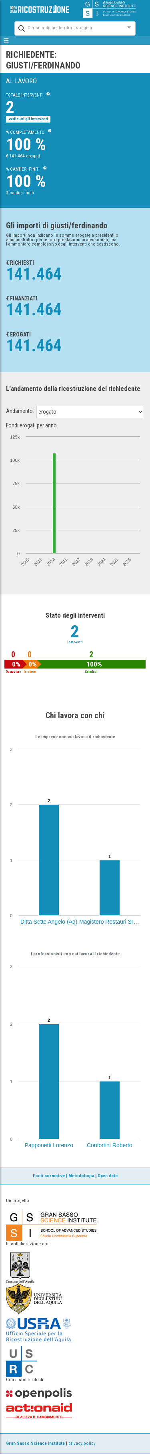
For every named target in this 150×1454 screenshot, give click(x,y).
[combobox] (68, 27)
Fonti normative (49, 1175)
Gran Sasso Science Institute (35, 1443)
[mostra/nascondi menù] (6, 40)
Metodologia (81, 1175)
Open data (108, 1175)
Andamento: (20, 411)
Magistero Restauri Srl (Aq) (113, 921)
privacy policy (82, 1443)
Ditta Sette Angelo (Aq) (48, 921)
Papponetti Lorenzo (49, 1145)
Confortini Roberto (109, 1145)
